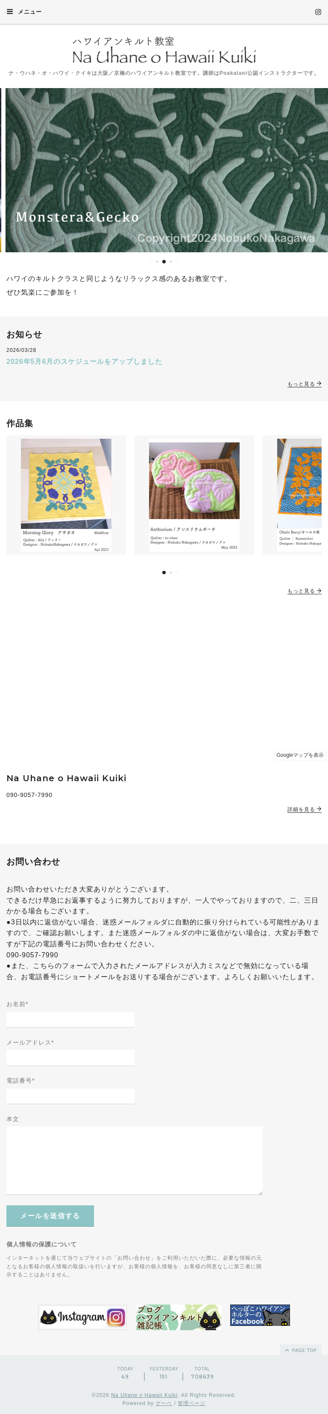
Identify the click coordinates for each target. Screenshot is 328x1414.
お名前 (17, 1004)
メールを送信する (50, 1216)
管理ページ (191, 1403)
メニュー (24, 11)
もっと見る (304, 384)
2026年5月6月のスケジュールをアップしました (84, 361)
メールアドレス (30, 1042)
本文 (12, 1119)
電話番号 (20, 1080)
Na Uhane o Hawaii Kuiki (144, 1395)
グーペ (163, 1403)
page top (300, 1349)
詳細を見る (304, 809)
